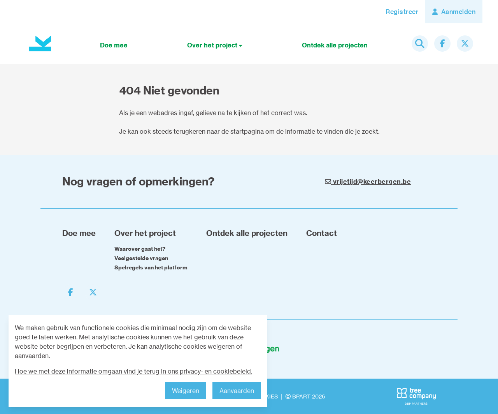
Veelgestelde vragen (141, 258)
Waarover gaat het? (139, 248)
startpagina (247, 131)
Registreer (402, 12)
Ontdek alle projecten (335, 45)
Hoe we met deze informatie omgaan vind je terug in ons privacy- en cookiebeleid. (133, 371)
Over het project (214, 45)
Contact (321, 233)
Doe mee (114, 45)
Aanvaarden (236, 391)
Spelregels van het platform (151, 267)
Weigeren (185, 391)
